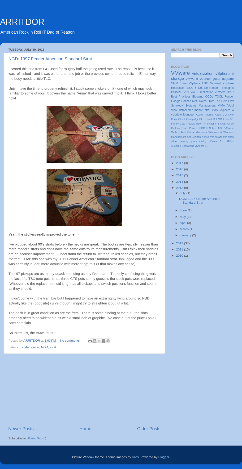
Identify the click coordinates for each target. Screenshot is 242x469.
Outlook (175, 128)
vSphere (194, 83)
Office (230, 123)
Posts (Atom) (37, 438)
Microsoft (215, 83)
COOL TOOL (214, 96)
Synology (177, 105)
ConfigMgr (192, 119)
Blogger (163, 457)
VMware (180, 73)
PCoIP (184, 128)
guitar (35, 347)
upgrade (228, 78)
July (183, 193)
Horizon (186, 101)
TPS (208, 128)
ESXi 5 (192, 87)
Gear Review (187, 123)
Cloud (181, 119)
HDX (199, 123)
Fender (25, 347)
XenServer (208, 136)
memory (183, 141)
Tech (214, 128)
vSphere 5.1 (201, 145)
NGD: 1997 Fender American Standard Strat (50, 59)
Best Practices (180, 96)
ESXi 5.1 (228, 119)
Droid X (210, 119)
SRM (174, 83)
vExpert (220, 92)
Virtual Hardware (197, 132)
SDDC (201, 128)
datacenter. (221, 136)
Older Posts (148, 428)
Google (175, 101)
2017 (180, 163)
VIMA (221, 105)
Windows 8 (215, 132)
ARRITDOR (22, 22)
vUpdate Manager (182, 114)
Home (85, 428)
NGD (44, 347)
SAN (186, 92)
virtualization (202, 73)
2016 (180, 169)
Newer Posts (21, 428)
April (183, 223)
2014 (180, 181)
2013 (180, 188)
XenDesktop (194, 136)
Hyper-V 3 (213, 123)
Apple (218, 114)
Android (209, 114)
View (174, 110)
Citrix (174, 119)
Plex (231, 101)
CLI (225, 114)
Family (175, 123)
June (184, 210)
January (186, 235)
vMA (215, 110)
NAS (195, 101)
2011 (180, 249)
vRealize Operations (182, 145)
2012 (180, 243)
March (185, 229)
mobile (198, 110)
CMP (231, 114)
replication (206, 92)
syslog (203, 141)
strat (53, 347)
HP (204, 123)
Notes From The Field (213, 101)
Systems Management (200, 105)
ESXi (205, 83)
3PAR (230, 92)
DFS (201, 119)
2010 (180, 255)
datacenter (186, 110)
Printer (193, 128)
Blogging (197, 96)
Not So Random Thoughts (216, 87)
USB (220, 128)
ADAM (199, 114)
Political (176, 92)
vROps (230, 141)
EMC (219, 119)
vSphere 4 (227, 110)
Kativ (135, 457)
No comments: (71, 340)
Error (183, 83)
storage (177, 78)
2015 (180, 175)
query (193, 141)
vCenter (205, 78)
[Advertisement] (84, 389)
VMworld (192, 78)
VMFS (194, 92)
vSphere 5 (224, 73)
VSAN (182, 132)
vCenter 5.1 (216, 141)
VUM (230, 105)
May (183, 217)
